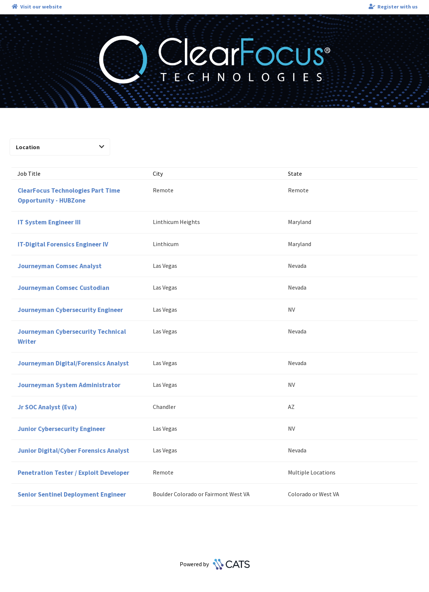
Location (60, 147)
